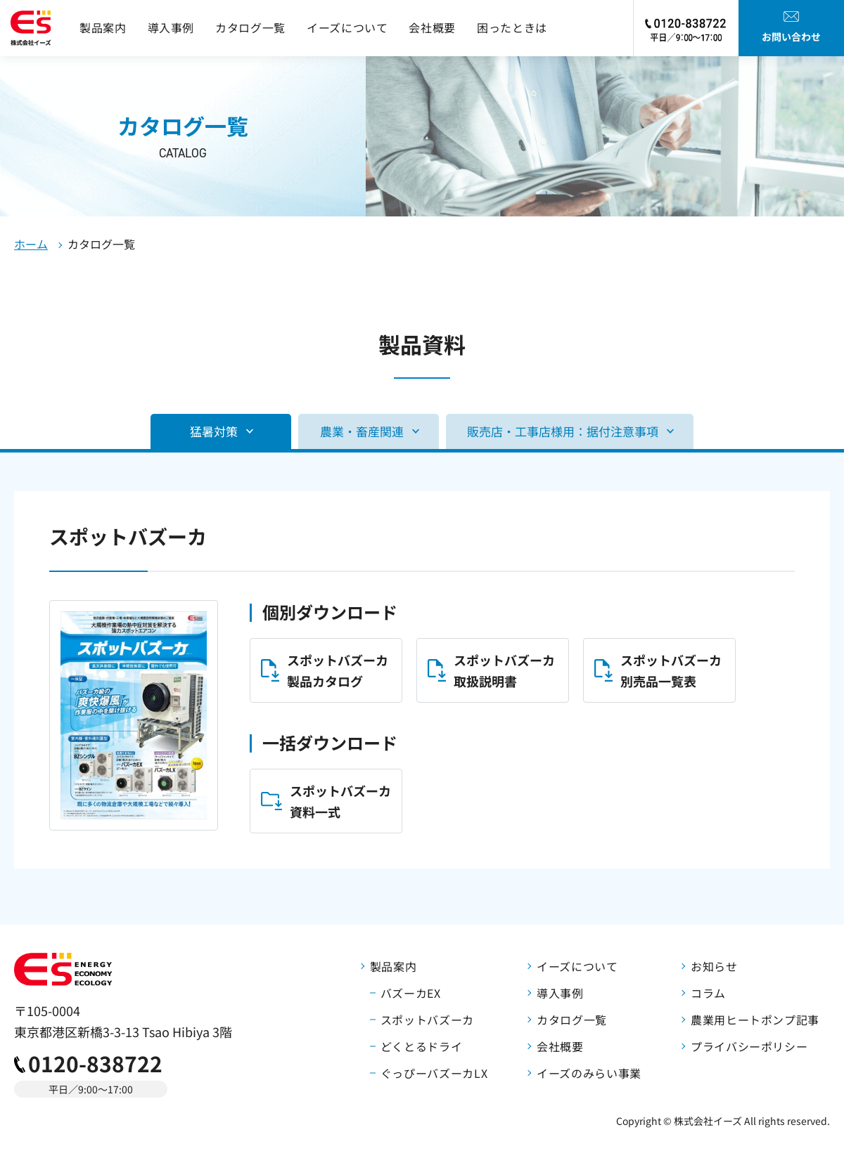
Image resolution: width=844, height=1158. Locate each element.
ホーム (31, 243)
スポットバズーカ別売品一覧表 (671, 670)
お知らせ (714, 966)
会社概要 (432, 27)
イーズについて (347, 27)
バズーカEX (411, 992)
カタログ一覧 (250, 27)
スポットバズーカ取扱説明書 (504, 670)
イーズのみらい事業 (589, 1073)
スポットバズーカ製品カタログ (337, 670)
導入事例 (171, 27)
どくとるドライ (421, 1046)
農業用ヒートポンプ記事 (755, 1019)
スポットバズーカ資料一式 (340, 801)
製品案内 (103, 27)
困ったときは (512, 27)
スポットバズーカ (427, 1019)
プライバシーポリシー (749, 1046)
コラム (708, 992)
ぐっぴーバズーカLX (434, 1073)
